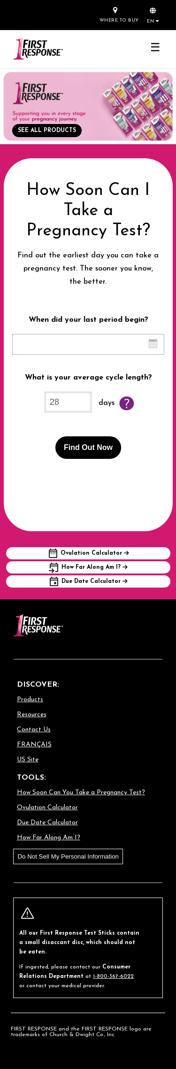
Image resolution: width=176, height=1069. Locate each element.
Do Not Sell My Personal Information (68, 856)
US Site (27, 759)
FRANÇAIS (34, 744)
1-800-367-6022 (113, 976)
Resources (31, 714)
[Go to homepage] (38, 49)
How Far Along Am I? (48, 837)
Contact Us (34, 729)
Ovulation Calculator (47, 807)
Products (30, 699)
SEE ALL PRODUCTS (47, 130)
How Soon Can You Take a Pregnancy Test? (81, 792)
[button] (153, 14)
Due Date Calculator (47, 822)
